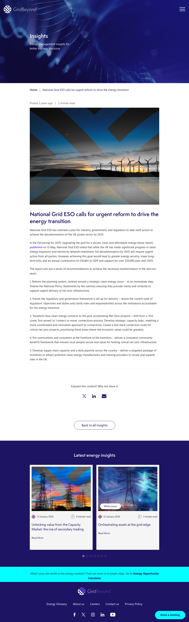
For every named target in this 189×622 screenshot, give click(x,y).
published (36, 247)
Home (33, 90)
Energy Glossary (57, 604)
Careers (95, 604)
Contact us (112, 604)
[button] (84, 396)
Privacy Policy (133, 604)
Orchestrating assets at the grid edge (124, 524)
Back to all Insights (95, 425)
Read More (37, 537)
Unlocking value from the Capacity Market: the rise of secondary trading (58, 526)
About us (78, 604)
